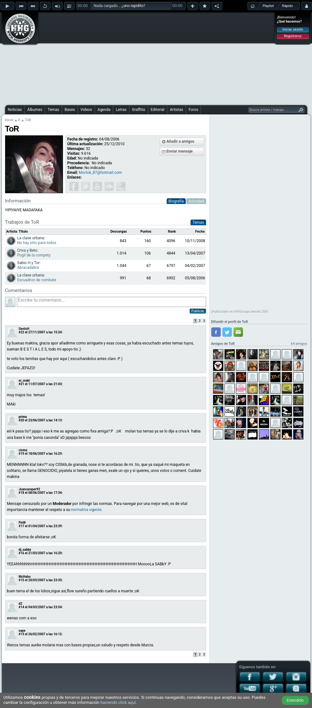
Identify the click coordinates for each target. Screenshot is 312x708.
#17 (21, 526)
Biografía (176, 201)
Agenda (104, 109)
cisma (23, 450)
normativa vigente (86, 509)
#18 (21, 492)
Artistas (176, 109)
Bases (70, 109)
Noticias (15, 109)
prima (23, 417)
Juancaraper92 (29, 489)
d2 (20, 603)
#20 (21, 420)
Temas (53, 109)
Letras (121, 109)
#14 (21, 607)
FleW (22, 522)
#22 (21, 332)
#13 (21, 634)
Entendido (295, 700)
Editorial (157, 109)
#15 (21, 580)
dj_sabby (25, 549)
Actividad (196, 201)
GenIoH (24, 328)
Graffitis (138, 109)
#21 (21, 384)
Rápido (287, 6)
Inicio (9, 120)
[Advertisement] (143, 57)
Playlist (268, 6)
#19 (21, 453)
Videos (86, 109)
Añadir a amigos (181, 141)
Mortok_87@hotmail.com (100, 172)
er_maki (24, 380)
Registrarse (293, 36)
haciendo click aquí (118, 702)
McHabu (25, 576)
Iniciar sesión (292, 29)
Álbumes (34, 109)
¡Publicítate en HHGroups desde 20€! (239, 312)
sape (22, 630)
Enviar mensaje (180, 151)
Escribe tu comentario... (111, 302)
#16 (21, 553)
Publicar (197, 311)
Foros (193, 109)
